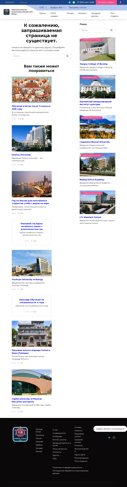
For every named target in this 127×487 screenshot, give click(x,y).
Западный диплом (95, 14)
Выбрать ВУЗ (56, 8)
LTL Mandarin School (90, 217)
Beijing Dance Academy (92, 179)
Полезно (79, 444)
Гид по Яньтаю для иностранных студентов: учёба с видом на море (30, 201)
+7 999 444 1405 (85, 2)
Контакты (82, 13)
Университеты (59, 431)
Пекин (39, 437)
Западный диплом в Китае (62, 442)
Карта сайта (80, 453)
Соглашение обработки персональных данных (70, 470)
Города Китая (39, 428)
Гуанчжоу (40, 433)
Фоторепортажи (82, 448)
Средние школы (79, 439)
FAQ (54, 457)
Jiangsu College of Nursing (93, 64)
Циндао (39, 446)
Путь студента (114, 14)
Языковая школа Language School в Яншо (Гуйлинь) (31, 350)
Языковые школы (79, 433)
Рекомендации (81, 456)
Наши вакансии (60, 447)
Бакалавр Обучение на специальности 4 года (31, 299)
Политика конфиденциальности (67, 466)
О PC (41, 8)
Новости (78, 429)
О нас (55, 428)
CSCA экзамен (54, 14)
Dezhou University (21, 154)
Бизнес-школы (59, 438)
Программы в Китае (77, 8)
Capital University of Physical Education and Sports (27, 398)
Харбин (39, 443)
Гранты (42, 13)
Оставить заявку (106, 2)
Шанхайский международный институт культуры (96, 102)
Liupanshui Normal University (95, 142)
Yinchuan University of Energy (27, 278)
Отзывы (70, 13)
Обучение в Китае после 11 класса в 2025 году (31, 107)
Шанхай (39, 440)
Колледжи (57, 435)
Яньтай (39, 450)
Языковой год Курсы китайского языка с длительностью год (32, 225)
